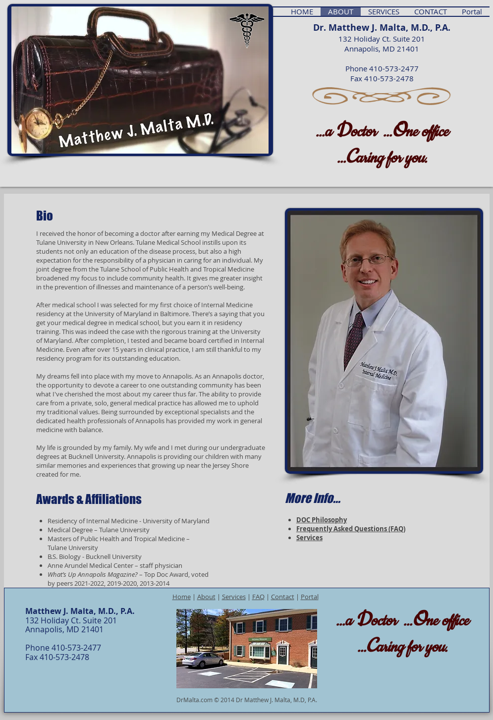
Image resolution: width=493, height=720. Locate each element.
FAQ (258, 596)
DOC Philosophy (321, 519)
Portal (310, 596)
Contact (282, 596)
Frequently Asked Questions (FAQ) (350, 528)
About (206, 596)
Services (309, 537)
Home (181, 596)
